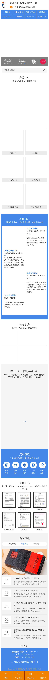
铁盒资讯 (24, 544)
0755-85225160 (27, 657)
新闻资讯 (24, 538)
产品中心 (6, 17)
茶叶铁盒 (42, 12)
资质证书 (24, 482)
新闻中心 (30, 17)
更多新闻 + (24, 646)
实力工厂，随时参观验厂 (24, 371)
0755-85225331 (27, 654)
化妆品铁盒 (18, 12)
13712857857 (30, 7)
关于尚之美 (42, 17)
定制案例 (18, 17)
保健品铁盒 (30, 12)
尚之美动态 (13, 544)
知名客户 (24, 324)
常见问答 (36, 544)
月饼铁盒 (6, 12)
